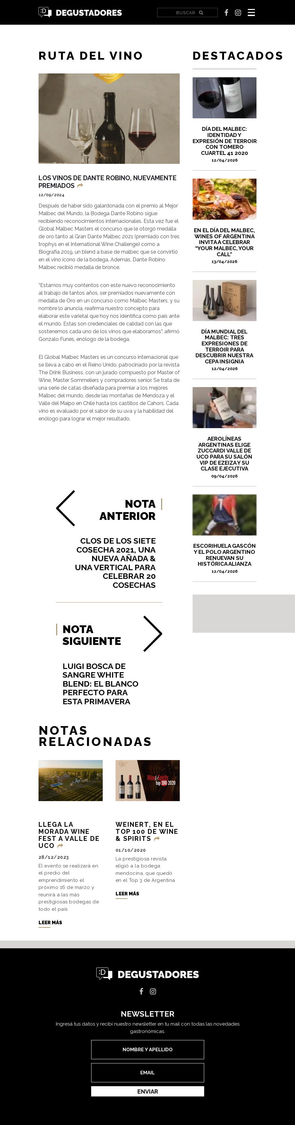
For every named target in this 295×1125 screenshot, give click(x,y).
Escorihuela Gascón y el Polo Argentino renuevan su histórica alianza (225, 558)
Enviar (147, 1091)
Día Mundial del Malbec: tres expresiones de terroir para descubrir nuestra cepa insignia (225, 350)
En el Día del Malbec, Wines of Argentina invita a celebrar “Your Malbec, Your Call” (225, 245)
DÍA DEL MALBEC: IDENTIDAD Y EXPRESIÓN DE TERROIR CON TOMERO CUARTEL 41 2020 (225, 144)
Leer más (50, 923)
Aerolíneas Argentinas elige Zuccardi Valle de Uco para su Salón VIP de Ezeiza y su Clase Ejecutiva (225, 457)
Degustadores (80, 12)
